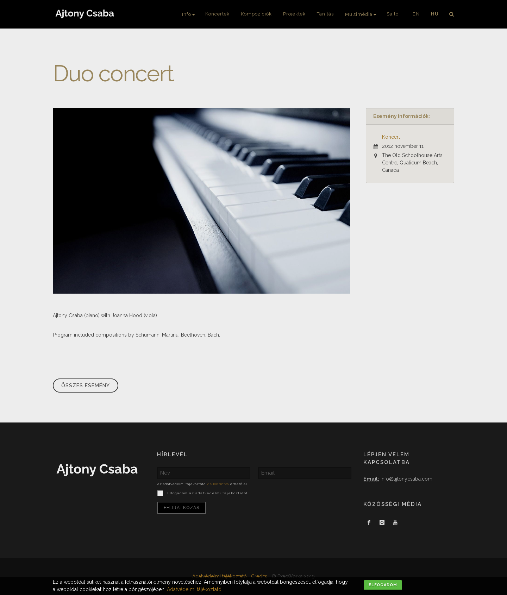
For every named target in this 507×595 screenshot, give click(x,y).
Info (186, 14)
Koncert (391, 137)
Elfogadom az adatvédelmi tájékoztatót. (207, 493)
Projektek (294, 14)
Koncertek (217, 14)
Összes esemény (85, 385)
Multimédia (359, 14)
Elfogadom (383, 585)
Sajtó (393, 14)
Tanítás (325, 14)
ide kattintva (217, 484)
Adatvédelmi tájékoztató (194, 589)
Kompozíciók (256, 14)
